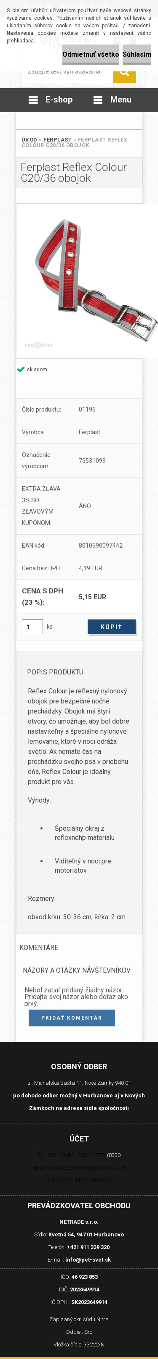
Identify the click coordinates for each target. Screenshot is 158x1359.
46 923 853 (85, 1277)
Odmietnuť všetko (90, 54)
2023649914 (84, 1289)
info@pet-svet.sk (88, 1260)
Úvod (29, 139)
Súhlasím (137, 54)
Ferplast (57, 139)
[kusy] (32, 626)
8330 (115, 1155)
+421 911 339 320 (88, 1247)
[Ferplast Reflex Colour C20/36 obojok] (79, 281)
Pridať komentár (71, 1018)
